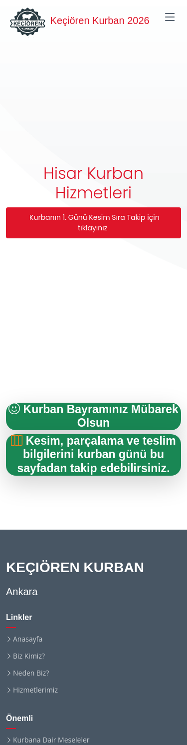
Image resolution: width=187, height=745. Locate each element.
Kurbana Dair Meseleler (51, 740)
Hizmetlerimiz (35, 690)
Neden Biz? (31, 673)
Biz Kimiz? (29, 656)
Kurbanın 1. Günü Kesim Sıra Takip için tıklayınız (93, 222)
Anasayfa (27, 639)
